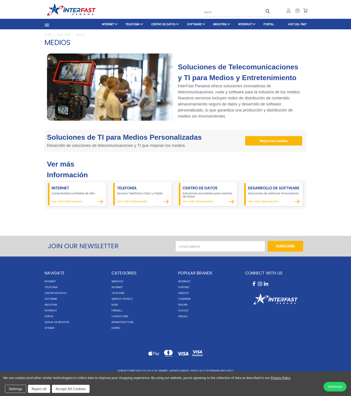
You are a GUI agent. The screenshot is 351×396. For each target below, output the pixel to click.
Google (183, 310)
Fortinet (184, 287)
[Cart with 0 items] (305, 10)
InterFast (184, 281)
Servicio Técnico (122, 298)
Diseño (115, 328)
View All (183, 316)
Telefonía (117, 293)
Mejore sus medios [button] (274, 141)
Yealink (183, 304)
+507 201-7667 (297, 24)
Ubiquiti (183, 293)
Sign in (49, 322)
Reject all (39, 388)
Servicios (117, 281)
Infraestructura (122, 322)
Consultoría (119, 316)
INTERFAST (246, 24)
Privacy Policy (280, 378)
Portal (268, 24)
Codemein (184, 298)
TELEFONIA (134, 24)
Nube (114, 304)
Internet (117, 287)
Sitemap (49, 328)
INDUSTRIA (221, 24)
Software (196, 24)
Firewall (116, 310)
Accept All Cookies (71, 388)
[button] (77, 195)
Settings (15, 388)
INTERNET (110, 24)
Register (63, 322)
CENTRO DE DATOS (165, 24)
